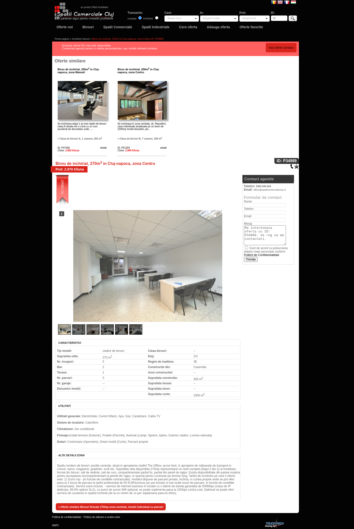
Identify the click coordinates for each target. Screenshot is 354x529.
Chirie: (68, 150)
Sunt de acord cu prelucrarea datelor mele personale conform (266, 251)
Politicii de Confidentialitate (261, 255)
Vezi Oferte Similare (281, 47)
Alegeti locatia (211, 18)
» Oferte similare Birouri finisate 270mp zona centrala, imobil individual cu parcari (110, 506)
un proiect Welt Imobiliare (94, 7)
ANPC (55, 525)
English (280, 2)
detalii (103, 147)
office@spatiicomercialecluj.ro (269, 189)
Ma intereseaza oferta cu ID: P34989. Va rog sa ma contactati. (265, 235)
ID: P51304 (124, 147)
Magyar (293, 2)
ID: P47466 (64, 147)
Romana (273, 2)
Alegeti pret (249, 18)
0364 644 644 (263, 186)
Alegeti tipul (174, 18)
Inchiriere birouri (80, 39)
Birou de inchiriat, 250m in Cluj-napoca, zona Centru (138, 71)
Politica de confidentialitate (66, 517)
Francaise (286, 2)
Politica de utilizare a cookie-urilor (102, 517)
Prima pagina (62, 39)
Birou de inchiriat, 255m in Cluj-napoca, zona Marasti (78, 71)
